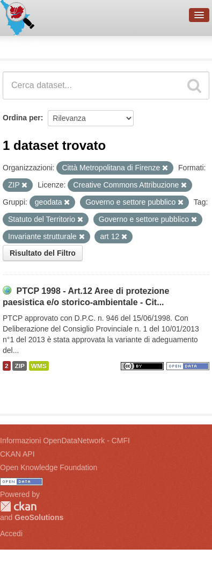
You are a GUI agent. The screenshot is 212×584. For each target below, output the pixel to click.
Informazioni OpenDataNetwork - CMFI (65, 440)
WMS (39, 366)
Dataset (19, 46)
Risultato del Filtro (43, 253)
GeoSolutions (38, 517)
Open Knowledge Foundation (48, 467)
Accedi (11, 533)
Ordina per (22, 117)
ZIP (19, 366)
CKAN (18, 506)
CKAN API (17, 454)
